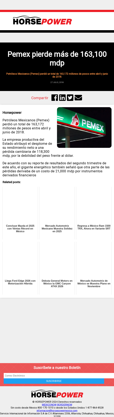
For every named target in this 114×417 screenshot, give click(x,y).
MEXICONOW (49, 404)
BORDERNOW (64, 404)
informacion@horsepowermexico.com (57, 410)
